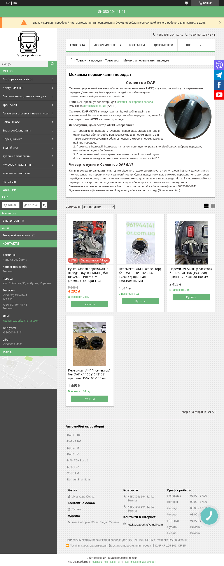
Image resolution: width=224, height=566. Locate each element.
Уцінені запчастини (16, 173)
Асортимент (105, 45)
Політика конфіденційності (140, 561)
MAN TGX (73, 467)
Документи (163, 45)
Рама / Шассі (11, 122)
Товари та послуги (89, 60)
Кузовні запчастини (17, 156)
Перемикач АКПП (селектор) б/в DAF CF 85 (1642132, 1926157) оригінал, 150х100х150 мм (140, 275)
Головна (77, 45)
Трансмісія (10, 105)
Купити (90, 304)
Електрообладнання (17, 130)
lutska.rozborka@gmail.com (21, 320)
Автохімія (9, 182)
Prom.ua (132, 557)
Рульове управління (17, 164)
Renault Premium (78, 479)
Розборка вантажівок (18, 79)
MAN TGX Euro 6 (77, 460)
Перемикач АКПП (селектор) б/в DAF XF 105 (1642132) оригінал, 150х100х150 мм (89, 374)
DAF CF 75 (73, 454)
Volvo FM (73, 473)
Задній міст (10, 147)
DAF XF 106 (74, 435)
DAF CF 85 (73, 448)
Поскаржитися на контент (106, 561)
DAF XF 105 (74, 441)
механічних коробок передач (135, 101)
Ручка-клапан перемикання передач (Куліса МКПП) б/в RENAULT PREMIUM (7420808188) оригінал (88, 275)
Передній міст (12, 139)
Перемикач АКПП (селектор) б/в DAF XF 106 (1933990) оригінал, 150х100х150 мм (191, 273)
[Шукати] (52, 64)
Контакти (136, 45)
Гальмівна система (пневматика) (25, 113)
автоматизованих (94, 105)
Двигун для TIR (13, 88)
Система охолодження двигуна (24, 96)
